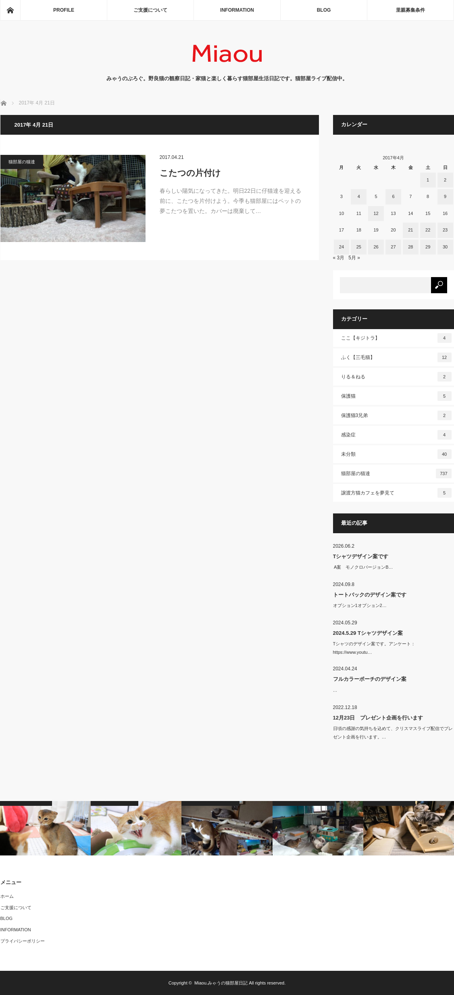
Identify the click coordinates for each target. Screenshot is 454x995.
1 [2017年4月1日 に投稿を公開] (428, 179)
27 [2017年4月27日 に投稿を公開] (393, 246)
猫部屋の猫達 (21, 161)
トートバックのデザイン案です (369, 595)
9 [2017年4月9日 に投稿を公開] (445, 196)
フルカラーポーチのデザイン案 (369, 679)
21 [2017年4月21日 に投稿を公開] (410, 229)
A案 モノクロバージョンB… (363, 567)
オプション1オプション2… (360, 605)
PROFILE (63, 10)
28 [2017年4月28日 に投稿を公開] (410, 246)
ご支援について (150, 10)
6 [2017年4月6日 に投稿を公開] (393, 196)
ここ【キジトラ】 (396, 338)
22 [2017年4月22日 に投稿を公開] (427, 229)
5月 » (354, 258)
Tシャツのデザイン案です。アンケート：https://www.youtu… (374, 648)
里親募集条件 (410, 10)
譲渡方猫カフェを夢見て (396, 493)
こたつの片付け (190, 172)
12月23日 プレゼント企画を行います (378, 718)
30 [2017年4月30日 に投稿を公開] (445, 246)
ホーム (7, 896)
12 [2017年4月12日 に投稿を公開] (375, 213)
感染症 (396, 435)
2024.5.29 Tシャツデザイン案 (368, 633)
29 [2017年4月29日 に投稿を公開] (427, 246)
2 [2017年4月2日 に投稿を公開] (445, 179)
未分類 (396, 454)
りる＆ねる (396, 377)
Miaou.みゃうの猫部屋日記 (221, 982)
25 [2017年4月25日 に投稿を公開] (358, 246)
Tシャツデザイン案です (361, 556)
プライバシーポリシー (22, 941)
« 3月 (339, 258)
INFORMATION (237, 10)
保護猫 (396, 396)
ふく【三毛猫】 (396, 357)
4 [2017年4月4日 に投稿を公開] (359, 196)
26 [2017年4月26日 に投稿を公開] (375, 246)
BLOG (324, 10)
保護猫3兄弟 (396, 415)
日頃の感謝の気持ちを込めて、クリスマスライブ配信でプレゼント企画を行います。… (393, 732)
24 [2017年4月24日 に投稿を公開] (341, 246)
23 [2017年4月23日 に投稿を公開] (445, 229)
